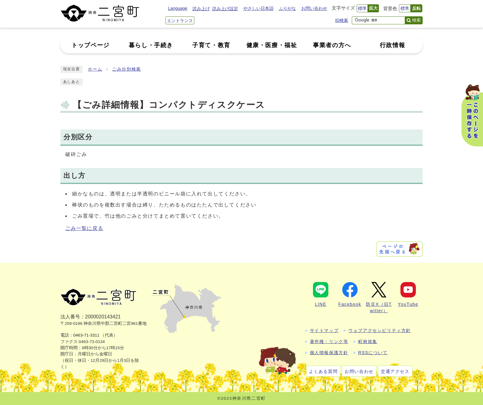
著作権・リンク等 (329, 341)
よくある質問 (323, 371)
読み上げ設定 (225, 8)
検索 (416, 20)
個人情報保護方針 (329, 352)
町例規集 (367, 341)
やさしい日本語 (258, 8)
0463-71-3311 (86, 335)
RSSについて (373, 352)
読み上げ (201, 8)
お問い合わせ (314, 8)
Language (177, 8)
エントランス (180, 20)
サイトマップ (324, 330)
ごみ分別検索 (126, 69)
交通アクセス (395, 371)
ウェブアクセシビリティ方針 (379, 330)
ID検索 (341, 20)
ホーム (95, 69)
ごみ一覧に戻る (84, 228)
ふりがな (287, 8)
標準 (362, 8)
